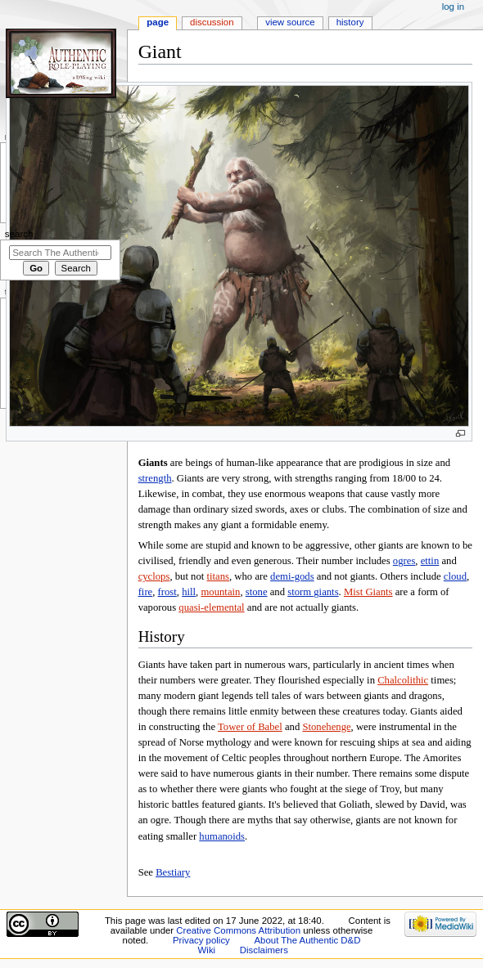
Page (158, 22)
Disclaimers (264, 950)
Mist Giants (368, 592)
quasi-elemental (211, 607)
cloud (455, 576)
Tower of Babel (250, 727)
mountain (220, 592)
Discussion (211, 22)
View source (289, 22)
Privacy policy (201, 940)
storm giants (312, 592)
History (350, 22)
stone (257, 592)
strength (155, 478)
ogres (404, 561)
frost (167, 592)
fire (145, 592)
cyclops (154, 576)
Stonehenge (326, 727)
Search (19, 234)
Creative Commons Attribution (238, 930)
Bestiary (173, 872)
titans (218, 576)
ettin (430, 561)
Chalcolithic (402, 680)
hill (189, 592)
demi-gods (292, 576)
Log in (453, 6)
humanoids (222, 836)
